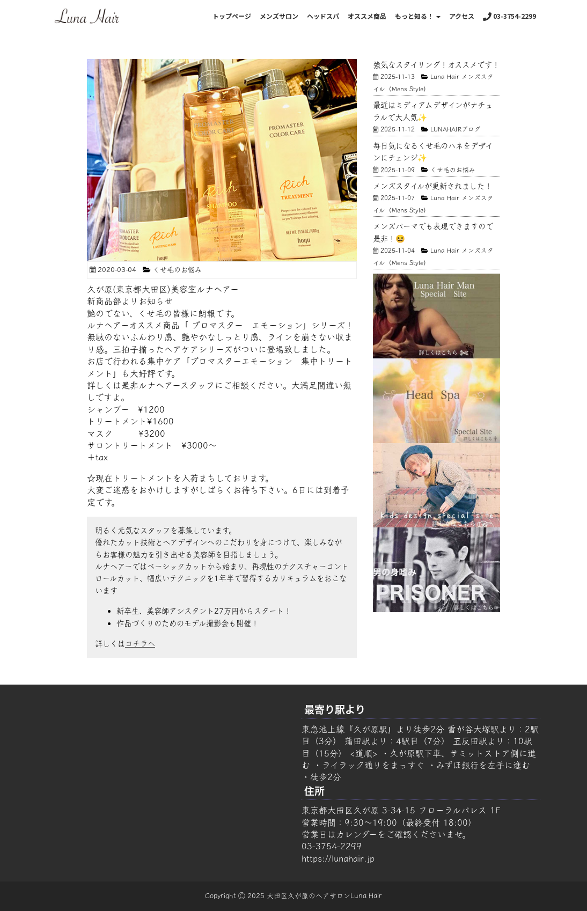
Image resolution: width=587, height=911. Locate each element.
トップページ (231, 15)
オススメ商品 (367, 15)
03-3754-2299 (509, 16)
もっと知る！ (418, 15)
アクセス (461, 15)
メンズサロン (279, 15)
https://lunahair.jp (338, 858)
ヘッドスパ (323, 15)
